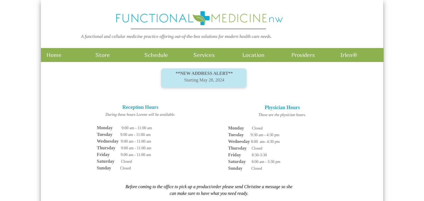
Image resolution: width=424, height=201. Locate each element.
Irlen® (348, 55)
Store (102, 55)
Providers (303, 55)
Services (204, 55)
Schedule (156, 55)
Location (253, 55)
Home (53, 55)
